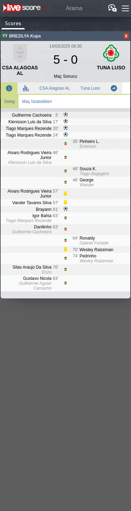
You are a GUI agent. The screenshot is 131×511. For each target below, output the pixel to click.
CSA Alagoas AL (54, 88)
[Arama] (76, 8)
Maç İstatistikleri (37, 101)
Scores (13, 23)
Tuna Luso (90, 88)
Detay (9, 101)
